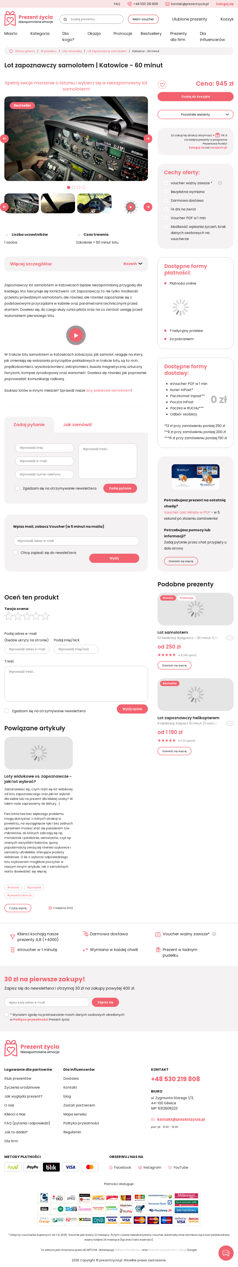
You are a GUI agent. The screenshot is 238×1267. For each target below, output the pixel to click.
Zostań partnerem (79, 1105)
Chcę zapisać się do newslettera (48, 552)
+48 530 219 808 (145, 4)
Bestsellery (151, 33)
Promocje (123, 33)
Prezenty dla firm (178, 36)
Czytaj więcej (18, 908)
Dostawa (71, 1078)
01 (68, 187)
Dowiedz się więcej (181, 561)
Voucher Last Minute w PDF (187, 512)
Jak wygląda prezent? (23, 1096)
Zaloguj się (225, 4)
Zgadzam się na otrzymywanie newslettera (59, 488)
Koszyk (227, 19)
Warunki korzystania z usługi (167, 1250)
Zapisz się (105, 1002)
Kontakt (70, 1087)
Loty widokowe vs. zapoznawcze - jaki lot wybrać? (38, 779)
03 (78, 187)
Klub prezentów (17, 1078)
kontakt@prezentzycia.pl (190, 4)
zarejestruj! (218, 147)
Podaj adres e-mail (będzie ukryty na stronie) (26, 637)
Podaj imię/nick (67, 640)
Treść (9, 661)
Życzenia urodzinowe (22, 1087)
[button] (148, 138)
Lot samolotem (173, 632)
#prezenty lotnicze (19, 895)
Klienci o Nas (14, 1114)
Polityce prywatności (30, 1019)
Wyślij (114, 558)
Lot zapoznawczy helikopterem (189, 718)
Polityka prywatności (81, 1123)
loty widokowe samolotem (108, 390)
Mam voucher (143, 19)
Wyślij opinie (132, 709)
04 (83, 187)
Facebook (122, 1167)
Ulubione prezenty (189, 19)
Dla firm (11, 1141)
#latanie (13, 887)
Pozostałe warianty (195, 114)
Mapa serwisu (75, 1114)
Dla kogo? (68, 36)
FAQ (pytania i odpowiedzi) (27, 1123)
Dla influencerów (212, 36)
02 (73, 187)
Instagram (152, 1167)
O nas (9, 1105)
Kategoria (39, 33)
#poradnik (34, 887)
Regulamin (72, 1132)
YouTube (180, 1167)
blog (67, 1096)
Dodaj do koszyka (195, 96)
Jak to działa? (16, 1132)
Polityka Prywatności (128, 1250)
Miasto (10, 33)
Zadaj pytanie (29, 425)
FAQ (117, 4)
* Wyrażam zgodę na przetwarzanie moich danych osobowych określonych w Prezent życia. (67, 1017)
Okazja (94, 33)
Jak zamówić (77, 425)
